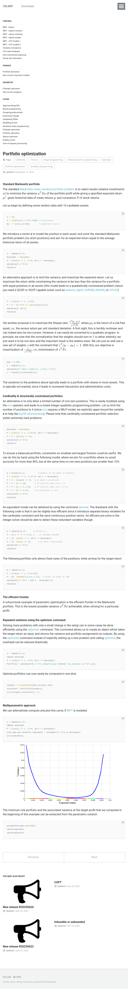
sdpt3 (79, 290)
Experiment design (11, 116)
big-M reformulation (31, 413)
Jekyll (36, 982)
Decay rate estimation (12, 58)
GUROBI (89, 290)
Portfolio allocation (11, 72)
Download (30, 6)
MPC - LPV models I (11, 41)
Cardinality (20, 160)
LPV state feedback (11, 51)
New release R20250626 (18, 907)
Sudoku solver (9, 140)
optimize (109, 638)
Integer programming (53, 160)
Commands (97, 6)
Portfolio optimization (15, 166)
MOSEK (100, 290)
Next (94, 857)
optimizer (34, 629)
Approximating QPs (11, 105)
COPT (58, 882)
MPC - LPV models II (12, 44)
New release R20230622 (18, 946)
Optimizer (106, 160)
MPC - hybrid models (12, 37)
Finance (34, 160)
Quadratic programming (41, 166)
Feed (17, 977)
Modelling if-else (10, 123)
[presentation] (4, 193)
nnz (10, 405)
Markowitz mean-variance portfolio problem (47, 189)
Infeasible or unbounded (69, 922)
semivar (83, 507)
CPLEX (113, 290)
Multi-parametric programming (82, 160)
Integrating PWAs (10, 119)
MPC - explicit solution (12, 31)
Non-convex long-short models (16, 75)
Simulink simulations (12, 48)
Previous (33, 857)
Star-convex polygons (12, 92)
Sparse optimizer (10, 137)
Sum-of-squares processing (15, 143)
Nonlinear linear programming (16, 126)
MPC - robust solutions (13, 34)
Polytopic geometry (11, 88)
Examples (65, 6)
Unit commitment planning (14, 55)
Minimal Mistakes (48, 982)
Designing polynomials (13, 112)
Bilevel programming (12, 109)
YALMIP (8, 6)
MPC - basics (8, 27)
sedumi (70, 290)
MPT (70, 710)
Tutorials (47, 6)
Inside (80, 6)
